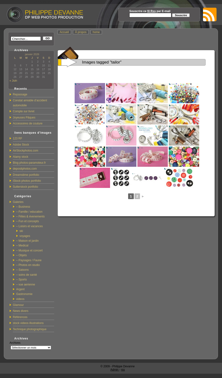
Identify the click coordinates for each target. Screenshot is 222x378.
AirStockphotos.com (25, 150)
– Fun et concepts (27, 221)
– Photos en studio (28, 265)
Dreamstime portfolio (26, 175)
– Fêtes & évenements (30, 216)
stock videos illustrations (28, 323)
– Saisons (22, 269)
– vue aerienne (25, 284)
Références (20, 317)
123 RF (17, 138)
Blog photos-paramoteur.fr (29, 162)
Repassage (20, 94)
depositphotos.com (25, 168)
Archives (15, 342)
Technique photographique (29, 329)
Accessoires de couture (28, 123)
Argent (20, 289)
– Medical (22, 245)
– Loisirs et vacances (29, 226)
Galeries (18, 202)
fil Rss (151, 11)
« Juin (13, 80)
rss (123, 369)
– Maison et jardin (27, 240)
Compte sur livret (23, 111)
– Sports (21, 279)
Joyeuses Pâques (24, 117)
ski (21, 231)
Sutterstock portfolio (25, 186)
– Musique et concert (29, 250)
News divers (20, 311)
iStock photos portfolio (27, 180)
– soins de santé (26, 274)
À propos (81, 32)
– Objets (21, 255)
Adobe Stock (21, 144)
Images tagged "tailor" (101, 62)
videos (20, 299)
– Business (23, 206)
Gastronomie (24, 294)
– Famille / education (29, 211)
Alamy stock (20, 156)
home (96, 32)
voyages (24, 236)
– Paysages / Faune (29, 260)
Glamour (18, 305)
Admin (114, 369)
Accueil (64, 32)
